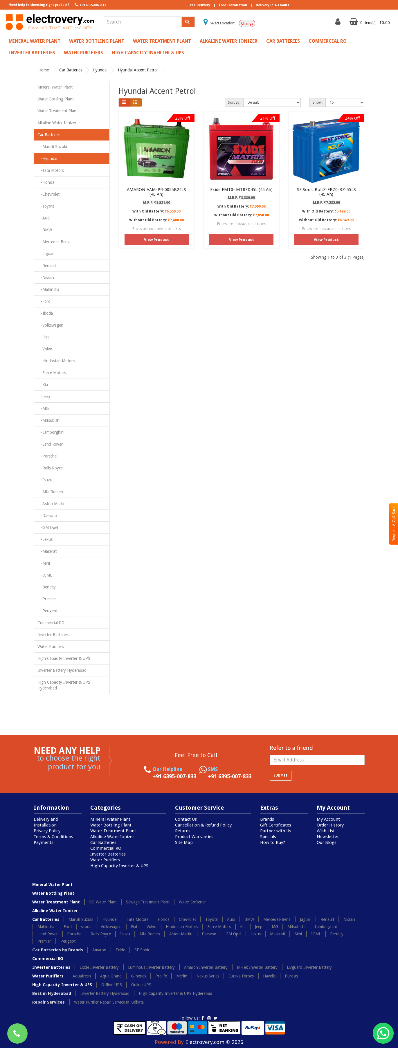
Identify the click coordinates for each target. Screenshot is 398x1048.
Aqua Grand (111, 976)
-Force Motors (51, 372)
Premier (44, 941)
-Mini (43, 563)
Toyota (211, 919)
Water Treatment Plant (162, 41)
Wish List (326, 830)
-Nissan (45, 277)
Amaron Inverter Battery (206, 967)
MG (275, 926)
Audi (231, 919)
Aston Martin (180, 934)
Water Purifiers (83, 52)
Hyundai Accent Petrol (138, 70)
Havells (269, 976)
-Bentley (46, 587)
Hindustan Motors (182, 926)
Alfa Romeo (149, 934)
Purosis (291, 976)
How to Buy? (272, 842)
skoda (86, 926)
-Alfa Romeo (50, 491)
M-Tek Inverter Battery (257, 967)
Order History (330, 825)
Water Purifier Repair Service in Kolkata (109, 1002)
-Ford (44, 301)
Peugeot (67, 941)
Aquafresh (82, 976)
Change (247, 23)
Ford (68, 926)
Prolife (161, 976)
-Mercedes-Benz (53, 242)
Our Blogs (326, 842)
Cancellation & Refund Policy (203, 825)
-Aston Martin (51, 503)
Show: (318, 102)
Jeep (258, 926)
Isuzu (125, 934)
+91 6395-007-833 (89, 4)
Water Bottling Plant (96, 41)
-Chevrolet (48, 194)
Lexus (256, 934)
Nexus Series (208, 976)
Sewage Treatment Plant (148, 902)
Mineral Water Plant (34, 41)
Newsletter (328, 836)
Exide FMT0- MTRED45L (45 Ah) (241, 189)
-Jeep (43, 396)
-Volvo (44, 349)
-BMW (44, 230)
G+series (138, 976)
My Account (328, 819)
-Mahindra (48, 289)
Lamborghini (326, 926)
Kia (243, 926)
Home (43, 70)
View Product (156, 239)
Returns (182, 830)
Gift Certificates (275, 825)
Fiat (134, 926)
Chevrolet (187, 919)
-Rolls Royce (50, 468)
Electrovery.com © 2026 (214, 1042)
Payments (43, 842)
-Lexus (45, 539)
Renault (327, 919)
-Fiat (43, 337)
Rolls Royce (101, 934)
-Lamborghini (50, 432)
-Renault (46, 265)
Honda (164, 919)
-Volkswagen (50, 325)
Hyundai (100, 70)
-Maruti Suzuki (52, 146)
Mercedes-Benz (277, 919)
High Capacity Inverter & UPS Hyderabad (63, 685)
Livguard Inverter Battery (309, 967)
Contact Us (186, 819)
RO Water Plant (103, 902)
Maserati (277, 934)
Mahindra (45, 926)
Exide (120, 950)
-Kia (42, 384)
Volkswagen (111, 926)
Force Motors (219, 926)
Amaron (99, 950)
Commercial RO (328, 41)
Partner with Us (275, 830)
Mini (298, 934)
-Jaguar (45, 253)
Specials (268, 836)
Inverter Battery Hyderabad (62, 670)
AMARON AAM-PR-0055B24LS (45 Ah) (156, 192)
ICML (316, 934)
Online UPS (141, 984)
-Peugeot (47, 610)
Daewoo (209, 934)
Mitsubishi (296, 926)
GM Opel (233, 934)
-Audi (44, 218)
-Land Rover (50, 444)
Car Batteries (283, 41)
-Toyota (46, 206)
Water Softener (192, 902)
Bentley (336, 934)
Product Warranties (194, 836)
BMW (249, 919)
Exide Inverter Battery (99, 967)
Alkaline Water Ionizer (228, 41)
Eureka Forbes (241, 976)
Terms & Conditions (53, 836)
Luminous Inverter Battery (151, 967)
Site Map (184, 842)
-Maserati (47, 551)
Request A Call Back (393, 524)
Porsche (74, 934)
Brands (267, 819)
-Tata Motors (50, 170)
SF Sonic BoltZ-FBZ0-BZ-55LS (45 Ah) (326, 192)
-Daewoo (47, 515)
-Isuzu (44, 480)
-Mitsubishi (48, 420)
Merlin (181, 976)
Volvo (151, 926)
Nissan (349, 919)
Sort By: (234, 102)
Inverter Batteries (32, 52)
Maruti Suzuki (81, 919)
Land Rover (47, 934)
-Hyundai (47, 158)
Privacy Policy (47, 830)
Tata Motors (137, 919)
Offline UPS (111, 984)
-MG (43, 408)
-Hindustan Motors (56, 361)
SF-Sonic (142, 950)
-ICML (44, 575)
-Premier (46, 599)
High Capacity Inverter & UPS (148, 52)
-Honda (45, 182)
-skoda (45, 313)
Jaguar (305, 919)
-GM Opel (47, 527)
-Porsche (47, 456)
